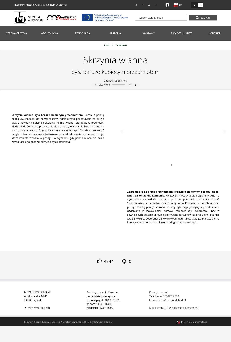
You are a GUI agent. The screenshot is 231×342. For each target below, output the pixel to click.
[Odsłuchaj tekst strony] (115, 85)
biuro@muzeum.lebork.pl (172, 300)
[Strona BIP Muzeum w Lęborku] (178, 4)
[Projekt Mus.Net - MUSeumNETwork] (62, 17)
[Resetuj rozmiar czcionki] (149, 5)
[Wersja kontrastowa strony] (136, 5)
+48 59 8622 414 (169, 296)
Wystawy (148, 33)
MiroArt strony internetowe (191, 321)
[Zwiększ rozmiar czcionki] (156, 5)
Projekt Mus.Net (181, 33)
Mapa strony (156, 308)
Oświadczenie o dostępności (183, 308)
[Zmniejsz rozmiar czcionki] (142, 5)
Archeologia (49, 33)
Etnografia (82, 33)
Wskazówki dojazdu (37, 308)
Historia (115, 33)
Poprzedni (122, 131)
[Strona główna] (29, 17)
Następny (224, 131)
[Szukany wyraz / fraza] (161, 17)
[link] (197, 5)
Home (107, 45)
